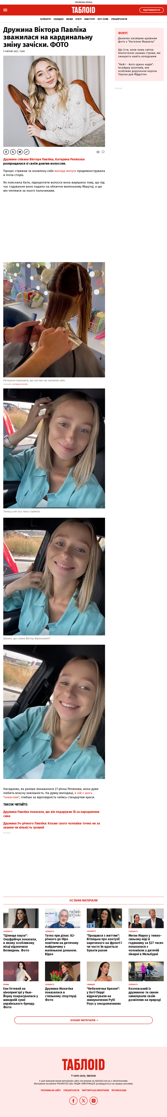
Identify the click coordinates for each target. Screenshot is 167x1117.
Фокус (123, 33)
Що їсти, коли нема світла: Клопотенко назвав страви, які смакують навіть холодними (139, 53)
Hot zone (103, 19)
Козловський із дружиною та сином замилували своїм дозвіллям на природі (145, 994)
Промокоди (119, 1090)
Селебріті (45, 19)
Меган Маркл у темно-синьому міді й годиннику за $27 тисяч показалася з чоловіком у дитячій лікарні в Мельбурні (146, 945)
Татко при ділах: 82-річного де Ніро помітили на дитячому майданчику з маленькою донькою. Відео (61, 945)
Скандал (58, 19)
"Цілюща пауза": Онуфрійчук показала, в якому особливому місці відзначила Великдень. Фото (20, 943)
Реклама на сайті (51, 1090)
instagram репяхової (20, 384)
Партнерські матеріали (95, 1090)
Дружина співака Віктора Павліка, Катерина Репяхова (44, 159)
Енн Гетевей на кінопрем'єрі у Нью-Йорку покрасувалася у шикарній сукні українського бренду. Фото (20, 998)
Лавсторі (89, 19)
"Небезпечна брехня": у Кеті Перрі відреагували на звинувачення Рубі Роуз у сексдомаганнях (104, 996)
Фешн (69, 19)
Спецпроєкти (119, 19)
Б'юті (79, 19)
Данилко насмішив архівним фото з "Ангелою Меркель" (137, 40)
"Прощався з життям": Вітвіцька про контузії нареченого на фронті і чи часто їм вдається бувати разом (104, 943)
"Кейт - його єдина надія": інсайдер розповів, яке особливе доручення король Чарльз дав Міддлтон (137, 69)
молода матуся (65, 171)
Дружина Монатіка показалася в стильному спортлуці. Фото (61, 994)
